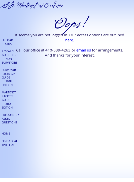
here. (69, 39)
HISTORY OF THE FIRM (10, 142)
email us (83, 50)
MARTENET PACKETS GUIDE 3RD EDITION (9, 99)
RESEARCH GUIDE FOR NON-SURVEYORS (9, 56)
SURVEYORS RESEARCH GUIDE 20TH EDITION (9, 77)
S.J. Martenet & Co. (31, 5)
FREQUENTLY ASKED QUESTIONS (10, 118)
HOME (6, 133)
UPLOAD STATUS (7, 42)
